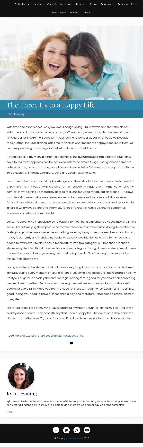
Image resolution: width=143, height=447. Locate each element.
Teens (53, 13)
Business (123, 4)
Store (63, 13)
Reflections (21, 4)
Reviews (79, 4)
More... (10, 412)
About (87, 13)
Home (9, 4)
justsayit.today (75, 438)
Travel (134, 4)
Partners (73, 13)
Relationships (108, 4)
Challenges (66, 4)
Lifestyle (37, 4)
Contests (52, 4)
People (94, 4)
